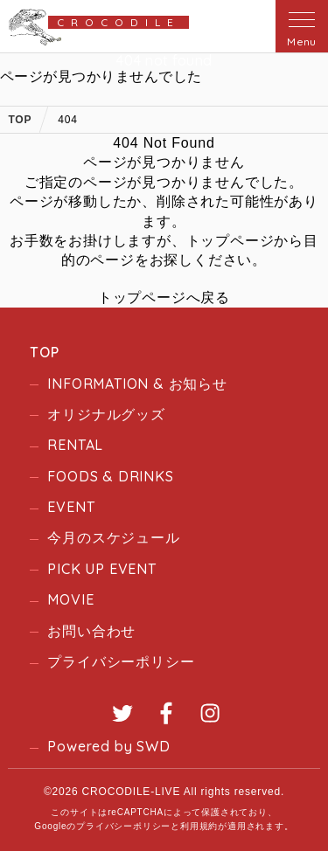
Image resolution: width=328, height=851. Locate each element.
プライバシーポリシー (120, 661)
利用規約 (199, 826)
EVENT (70, 506)
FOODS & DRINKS (110, 476)
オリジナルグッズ (105, 414)
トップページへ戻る (164, 297)
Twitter (122, 713)
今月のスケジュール (113, 537)
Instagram (210, 713)
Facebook (166, 713)
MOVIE (70, 599)
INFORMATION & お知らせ (137, 383)
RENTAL (75, 444)
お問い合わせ (91, 631)
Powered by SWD (108, 746)
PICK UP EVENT (101, 569)
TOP (44, 352)
